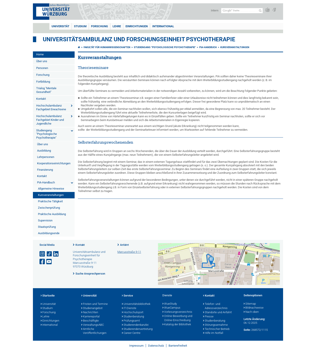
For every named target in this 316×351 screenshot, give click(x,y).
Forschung (99, 26)
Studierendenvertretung (137, 329)
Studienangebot (91, 308)
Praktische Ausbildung (52, 214)
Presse (208, 317)
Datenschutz (156, 345)
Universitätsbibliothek (136, 304)
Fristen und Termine (94, 304)
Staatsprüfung (47, 226)
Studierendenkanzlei (135, 325)
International (163, 26)
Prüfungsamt (131, 321)
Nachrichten (89, 313)
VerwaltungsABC (92, 325)
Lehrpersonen (45, 157)
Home (40, 54)
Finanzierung (45, 169)
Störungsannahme (215, 325)
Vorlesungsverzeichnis (177, 312)
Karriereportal (90, 317)
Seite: (247, 329)
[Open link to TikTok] (49, 254)
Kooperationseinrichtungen (53, 163)
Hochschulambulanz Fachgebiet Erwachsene (51, 107)
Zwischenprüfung (49, 207)
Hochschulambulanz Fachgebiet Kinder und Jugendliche (50, 119)
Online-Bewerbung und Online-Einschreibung (177, 318)
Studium (80, 26)
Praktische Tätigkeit (50, 201)
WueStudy (169, 304)
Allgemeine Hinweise (51, 188)
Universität (60, 26)
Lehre (117, 26)
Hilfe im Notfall (213, 333)
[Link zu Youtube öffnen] (49, 262)
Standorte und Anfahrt (217, 313)
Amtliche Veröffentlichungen (93, 331)
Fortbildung (43, 81)
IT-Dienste (129, 308)
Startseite (48, 296)
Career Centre (131, 333)
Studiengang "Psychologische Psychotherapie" (46, 134)
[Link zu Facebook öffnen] (43, 262)
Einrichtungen (137, 26)
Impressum (136, 345)
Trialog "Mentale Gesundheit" (46, 90)
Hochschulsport (132, 313)
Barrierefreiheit (178, 345)
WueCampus (171, 308)
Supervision (45, 220)
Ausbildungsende (48, 233)
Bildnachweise (254, 308)
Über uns (41, 61)
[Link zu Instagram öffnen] (43, 254)
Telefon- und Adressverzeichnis (215, 306)
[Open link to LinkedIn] (56, 254)
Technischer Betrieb (216, 329)
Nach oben (251, 312)
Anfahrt (124, 244)
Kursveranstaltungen (51, 195)
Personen (42, 68)
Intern (214, 10)
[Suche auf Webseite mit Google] (242, 10)
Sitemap (250, 304)
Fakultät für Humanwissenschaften (107, 47)
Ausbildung (44, 150)
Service (127, 296)
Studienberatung (133, 317)
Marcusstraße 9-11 (129, 251)
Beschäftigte (90, 321)
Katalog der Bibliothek (176, 325)
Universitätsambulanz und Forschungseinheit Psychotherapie (139, 39)
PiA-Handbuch (46, 182)
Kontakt (41, 98)
